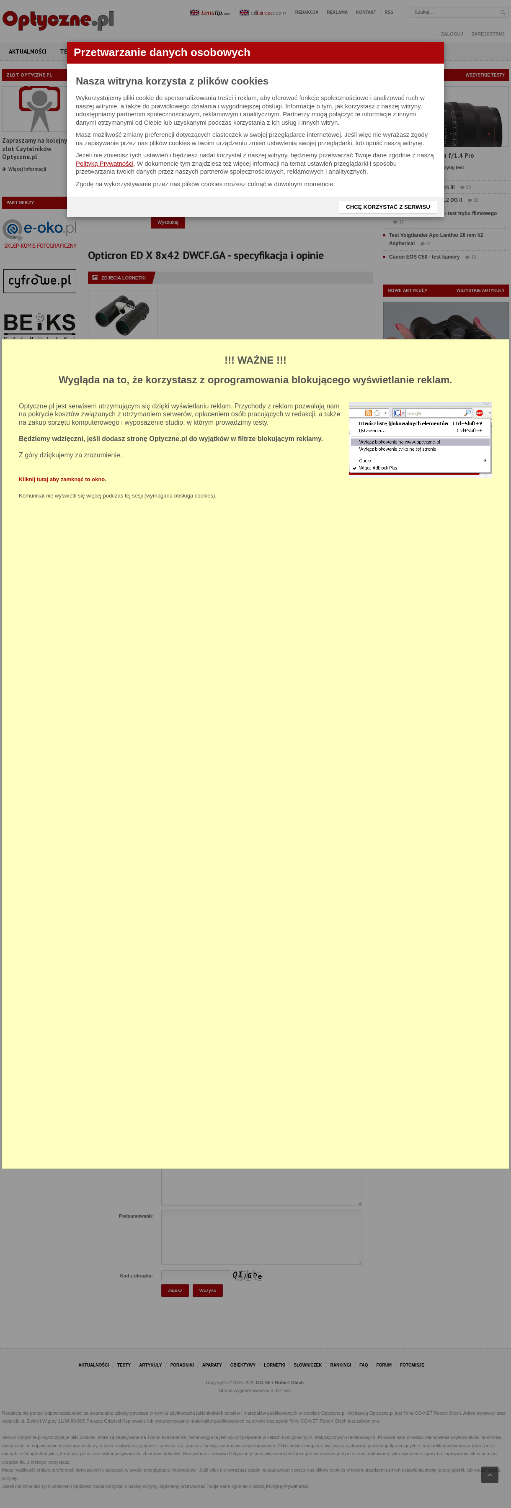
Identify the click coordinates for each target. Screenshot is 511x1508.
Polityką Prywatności (105, 163)
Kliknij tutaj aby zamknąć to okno (62, 479)
